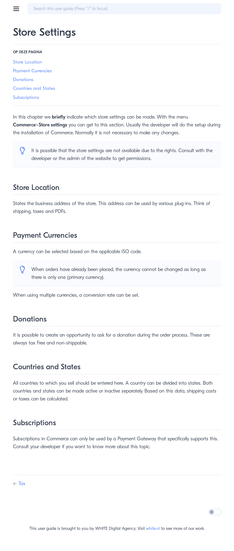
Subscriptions (26, 97)
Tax (21, 483)
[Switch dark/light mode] (215, 512)
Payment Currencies (32, 70)
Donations (23, 79)
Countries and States (34, 88)
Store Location (27, 62)
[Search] (124, 8)
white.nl (153, 528)
